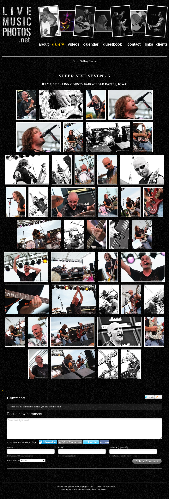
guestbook (112, 44)
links (149, 44)
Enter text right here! (84, 428)
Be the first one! (53, 406)
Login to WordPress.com (70, 442)
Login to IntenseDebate (48, 442)
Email (61, 447)
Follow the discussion (158, 397)
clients (162, 44)
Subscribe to (26, 460)
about (44, 44)
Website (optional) (118, 447)
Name (10, 447)
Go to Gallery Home (84, 61)
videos (73, 44)
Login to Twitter (91, 442)
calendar (90, 44)
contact (134, 44)
